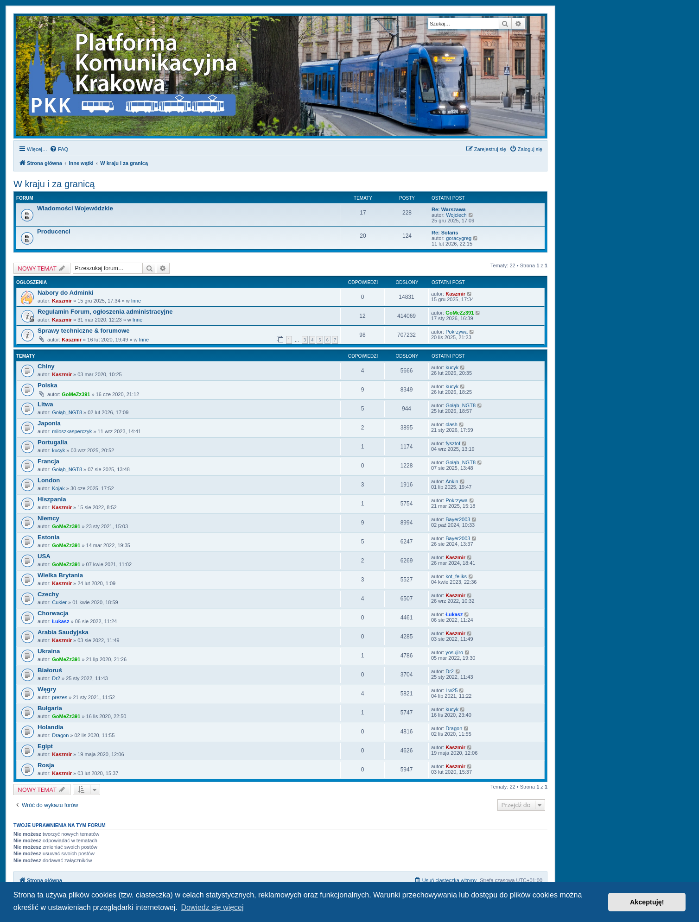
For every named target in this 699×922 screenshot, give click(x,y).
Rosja (46, 765)
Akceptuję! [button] (647, 902)
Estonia (49, 537)
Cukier (59, 602)
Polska (47, 385)
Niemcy (48, 518)
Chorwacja (53, 613)
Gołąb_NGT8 (67, 412)
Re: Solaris (445, 232)
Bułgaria (50, 708)
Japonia (49, 423)
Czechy (48, 594)
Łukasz (60, 621)
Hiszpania (52, 499)
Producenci (53, 231)
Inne (136, 300)
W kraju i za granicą (54, 184)
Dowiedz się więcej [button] (212, 907)
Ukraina (49, 651)
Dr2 (56, 678)
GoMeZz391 (459, 313)
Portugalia (52, 442)
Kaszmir (62, 300)
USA (44, 556)
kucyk (451, 367)
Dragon (60, 735)
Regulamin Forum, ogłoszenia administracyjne (105, 311)
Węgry (47, 689)
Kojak (58, 488)
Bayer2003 (457, 519)
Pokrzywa (456, 332)
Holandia (51, 727)
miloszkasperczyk (72, 431)
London (49, 480)
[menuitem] (59, 149)
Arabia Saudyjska (63, 632)
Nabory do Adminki (65, 292)
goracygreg (458, 238)
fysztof (452, 443)
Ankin (451, 481)
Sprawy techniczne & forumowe (84, 330)
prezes (59, 697)
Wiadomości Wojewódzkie (75, 208)
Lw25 (451, 690)
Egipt (45, 746)
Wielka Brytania (60, 575)
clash (451, 424)
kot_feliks (456, 576)
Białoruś (50, 670)
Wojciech (456, 215)
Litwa (45, 404)
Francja (48, 461)
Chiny (46, 366)
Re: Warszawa (449, 209)
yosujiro (454, 652)
